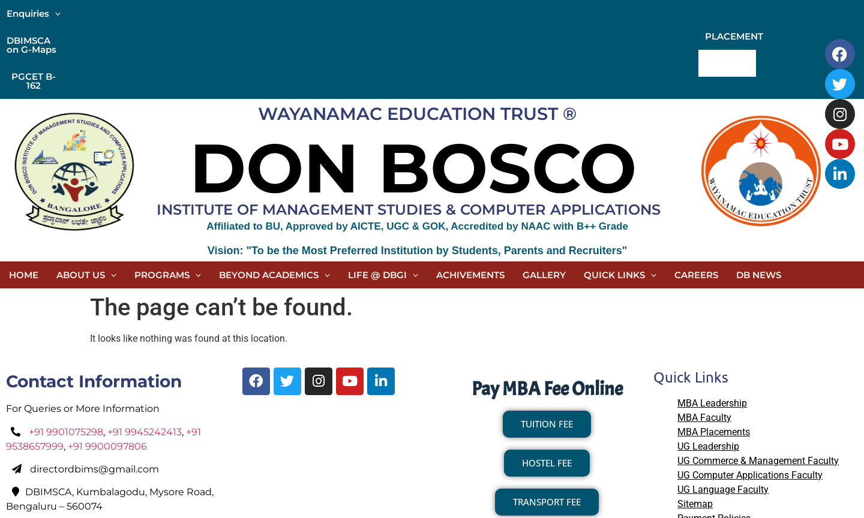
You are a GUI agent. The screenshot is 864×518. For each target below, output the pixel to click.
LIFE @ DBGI (383, 203)
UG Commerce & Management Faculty (758, 388)
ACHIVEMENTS (470, 203)
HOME (23, 203)
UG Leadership (708, 374)
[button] (33, 13)
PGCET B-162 (212, 13)
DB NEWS (758, 203)
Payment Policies (714, 446)
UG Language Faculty (723, 417)
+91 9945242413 (144, 360)
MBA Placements (713, 360)
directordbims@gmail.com (94, 397)
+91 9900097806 (107, 374)
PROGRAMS (167, 203)
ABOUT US (86, 203)
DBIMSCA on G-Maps (122, 13)
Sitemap (695, 432)
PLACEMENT (734, 13)
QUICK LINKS (620, 203)
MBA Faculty (704, 345)
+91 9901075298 (66, 360)
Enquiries (34, 13)
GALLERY (544, 203)
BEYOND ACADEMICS (274, 203)
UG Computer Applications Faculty (750, 403)
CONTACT (798, 13)
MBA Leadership (712, 331)
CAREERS (696, 203)
